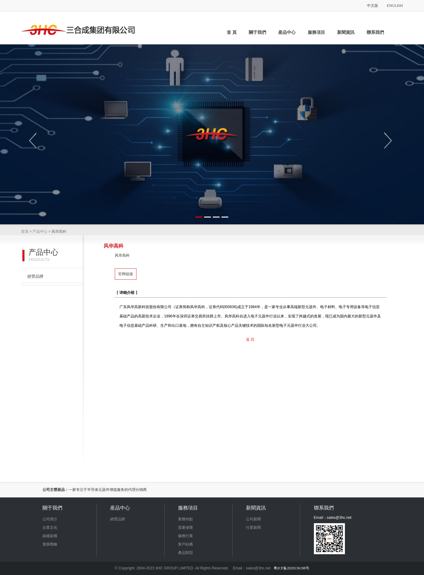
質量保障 (185, 527)
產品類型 (185, 552)
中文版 (372, 5)
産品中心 (287, 32)
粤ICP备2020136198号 (291, 568)
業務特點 (185, 519)
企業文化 (49, 527)
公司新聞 (253, 519)
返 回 (250, 339)
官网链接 (125, 274)
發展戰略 (49, 544)
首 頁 (232, 32)
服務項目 (316, 32)
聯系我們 (375, 32)
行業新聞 (253, 527)
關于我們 (257, 32)
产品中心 (40, 231)
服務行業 (185, 536)
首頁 (25, 231)
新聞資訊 (346, 32)
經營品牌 (35, 276)
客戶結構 (185, 544)
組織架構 (49, 536)
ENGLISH (395, 5)
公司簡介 (49, 519)
